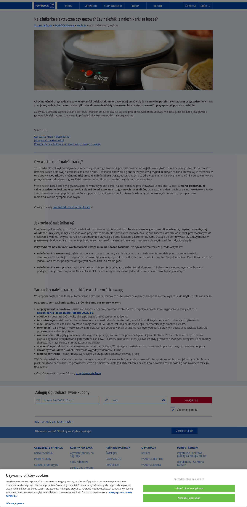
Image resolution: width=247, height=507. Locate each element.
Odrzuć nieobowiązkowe (188, 488)
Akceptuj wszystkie (189, 498)
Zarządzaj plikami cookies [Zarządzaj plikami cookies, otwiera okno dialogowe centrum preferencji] (189, 479)
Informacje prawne (15, 503)
